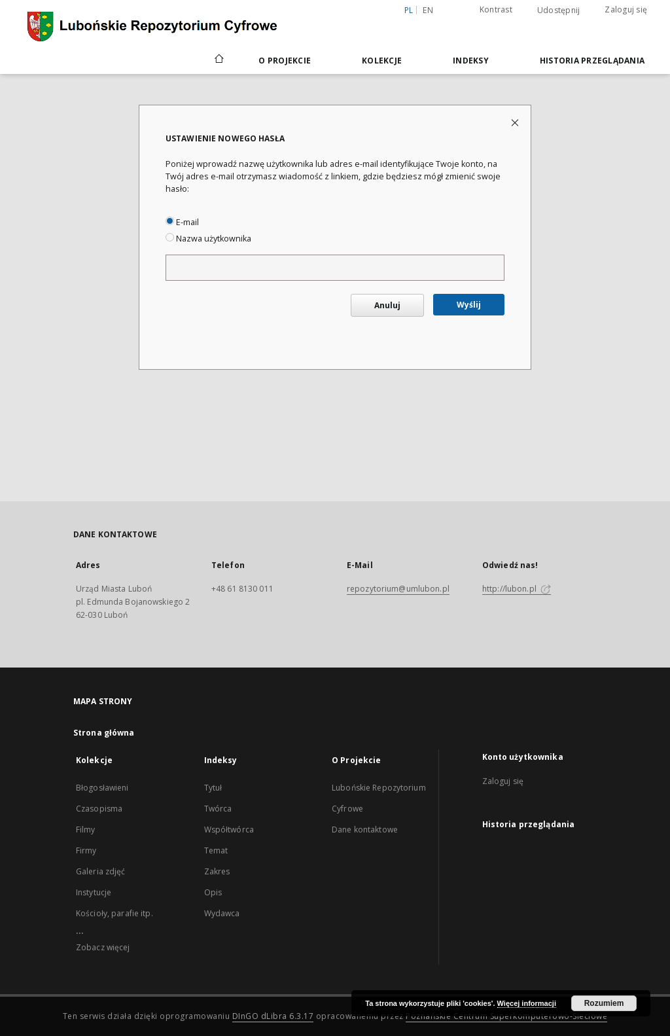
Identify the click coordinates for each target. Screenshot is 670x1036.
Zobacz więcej (103, 947)
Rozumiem (604, 1003)
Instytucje (93, 892)
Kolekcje (382, 60)
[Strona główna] (218, 60)
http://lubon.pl (516, 588)
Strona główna (104, 732)
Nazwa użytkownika (208, 238)
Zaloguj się (626, 9)
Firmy (86, 850)
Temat (216, 850)
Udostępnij (558, 10)
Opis (213, 892)
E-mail (182, 222)
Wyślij (469, 304)
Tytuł (213, 787)
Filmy (86, 829)
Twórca (218, 808)
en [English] (428, 10)
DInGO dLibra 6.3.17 (273, 1016)
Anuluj (387, 305)
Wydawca (222, 913)
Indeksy (471, 60)
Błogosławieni (102, 787)
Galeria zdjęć (101, 871)
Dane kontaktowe (365, 829)
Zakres (217, 871)
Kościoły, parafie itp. (114, 913)
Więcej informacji (526, 1003)
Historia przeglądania (592, 60)
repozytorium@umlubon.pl (398, 588)
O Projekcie (284, 60)
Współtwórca (229, 829)
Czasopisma (99, 808)
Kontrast (496, 9)
